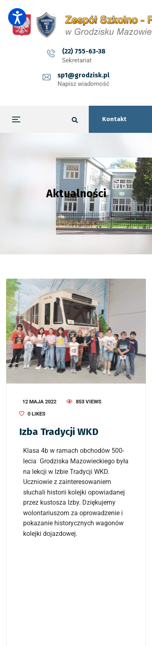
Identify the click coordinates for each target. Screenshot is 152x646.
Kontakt (114, 119)
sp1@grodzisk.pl (83, 75)
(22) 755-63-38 (83, 51)
